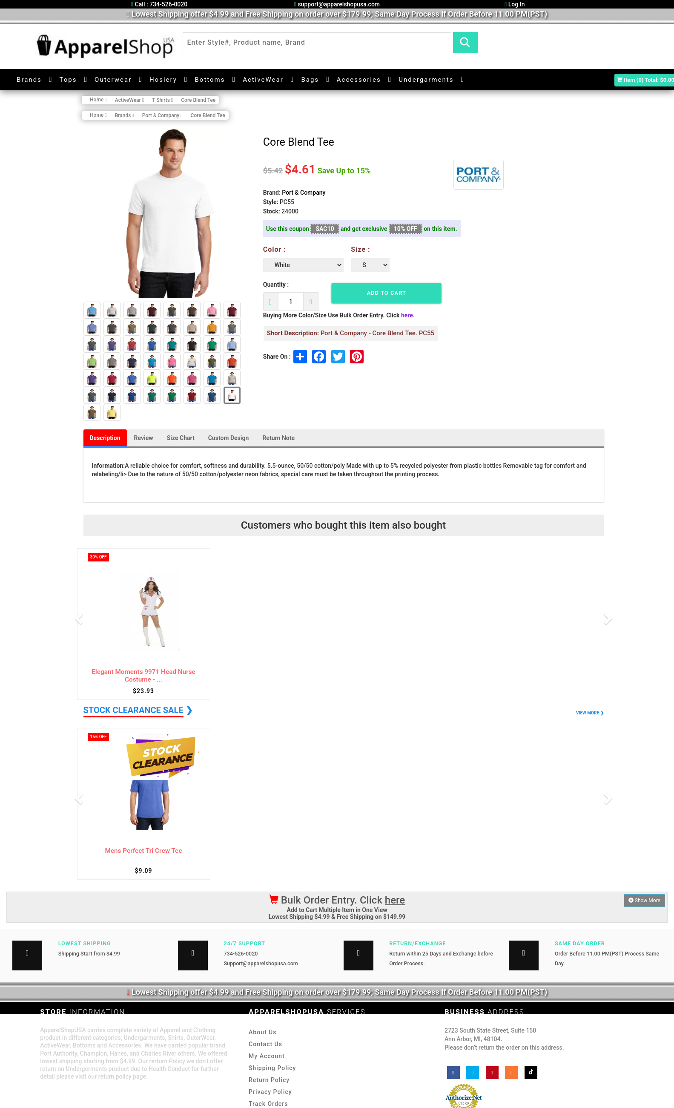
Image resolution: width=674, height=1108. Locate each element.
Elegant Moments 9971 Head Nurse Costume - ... (143, 676)
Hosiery (163, 79)
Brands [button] (29, 79)
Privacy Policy (270, 1091)
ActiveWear (263, 79)
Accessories (359, 79)
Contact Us (265, 1044)
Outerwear (113, 79)
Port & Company (303, 192)
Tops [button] (68, 79)
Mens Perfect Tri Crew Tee (143, 851)
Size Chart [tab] (181, 438)
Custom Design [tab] (228, 438)
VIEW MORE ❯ (589, 713)
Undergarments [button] (426, 79)
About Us (262, 1032)
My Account (267, 1056)
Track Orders (268, 1103)
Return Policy (269, 1079)
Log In (515, 4)
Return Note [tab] (278, 438)
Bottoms (210, 79)
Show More (644, 901)
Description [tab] (105, 438)
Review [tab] (143, 438)
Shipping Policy (272, 1068)
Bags (310, 79)
